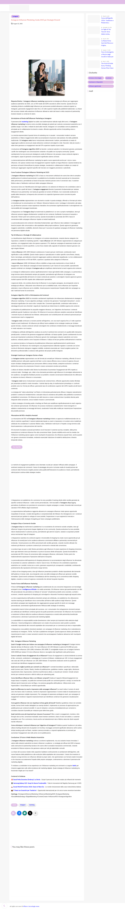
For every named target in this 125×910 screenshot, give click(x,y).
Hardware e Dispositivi (80, 8)
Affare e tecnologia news (31, 906)
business (108, 78)
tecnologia (39, 8)
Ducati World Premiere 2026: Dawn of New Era (28, 787)
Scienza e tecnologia (95, 78)
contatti (12, 2)
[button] (19, 813)
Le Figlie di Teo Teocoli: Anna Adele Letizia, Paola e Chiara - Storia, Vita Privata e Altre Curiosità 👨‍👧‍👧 (107, 31)
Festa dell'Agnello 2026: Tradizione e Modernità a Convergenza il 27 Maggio (107, 20)
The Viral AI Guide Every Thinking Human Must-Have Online (107, 65)
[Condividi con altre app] (35, 813)
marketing (24, 122)
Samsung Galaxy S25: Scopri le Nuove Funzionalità (29, 783)
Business (92, 8)
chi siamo (19, 2)
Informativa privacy (30, 2)
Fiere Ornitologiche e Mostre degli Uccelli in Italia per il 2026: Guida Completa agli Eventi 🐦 (107, 54)
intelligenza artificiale (29, 589)
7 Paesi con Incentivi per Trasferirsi (24, 790)
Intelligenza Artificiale (64, 8)
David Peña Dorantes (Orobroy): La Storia (26, 779)
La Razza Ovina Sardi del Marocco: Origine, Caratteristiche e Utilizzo (107, 43)
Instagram (15, 16)
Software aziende (50, 8)
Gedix (74, 765)
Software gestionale (95, 86)
